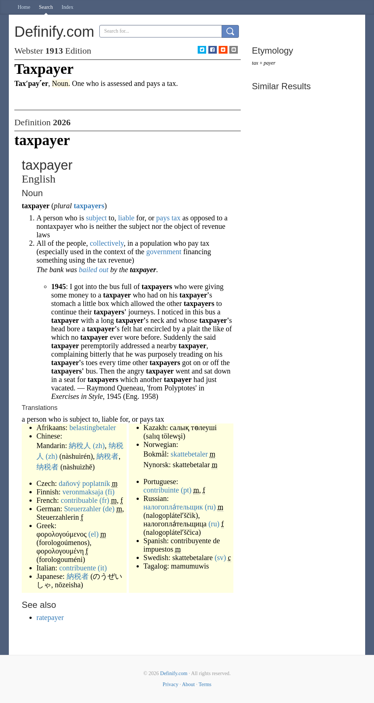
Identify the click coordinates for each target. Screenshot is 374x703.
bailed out (94, 270)
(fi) (110, 492)
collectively (107, 243)
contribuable (79, 500)
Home (24, 7)
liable (126, 218)
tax (176, 218)
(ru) (210, 507)
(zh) (99, 445)
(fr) (104, 500)
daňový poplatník (84, 483)
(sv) (220, 558)
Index (67, 7)
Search (46, 7)
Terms (204, 684)
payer (269, 63)
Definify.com (173, 673)
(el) (93, 534)
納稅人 (80, 445)
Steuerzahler (82, 509)
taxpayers (89, 206)
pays (163, 218)
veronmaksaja (83, 492)
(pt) (186, 490)
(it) (102, 568)
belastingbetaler (92, 427)
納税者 (78, 576)
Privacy (171, 684)
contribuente (77, 568)
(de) (108, 509)
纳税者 (47, 467)
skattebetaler (189, 454)
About (188, 684)
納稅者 (107, 456)
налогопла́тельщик (173, 507)
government (163, 252)
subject (96, 218)
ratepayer (50, 617)
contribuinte (161, 490)
